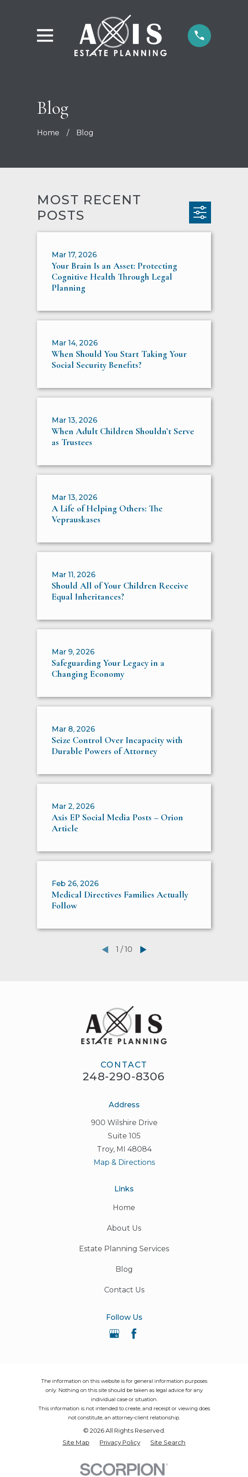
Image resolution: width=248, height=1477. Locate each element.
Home (124, 1207)
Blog (124, 1269)
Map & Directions (124, 1162)
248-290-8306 (124, 1076)
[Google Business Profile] (114, 1333)
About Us (124, 1228)
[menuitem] (76, 1442)
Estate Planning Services (124, 1248)
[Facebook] (134, 1333)
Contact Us (124, 1290)
